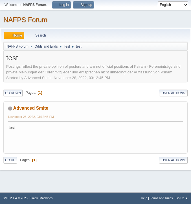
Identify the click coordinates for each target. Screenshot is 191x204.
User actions (173, 93)
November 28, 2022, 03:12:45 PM (31, 116)
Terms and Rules (161, 198)
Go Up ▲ (181, 198)
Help (144, 198)
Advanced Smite (30, 108)
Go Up (10, 160)
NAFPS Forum (25, 20)
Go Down (13, 93)
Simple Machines (40, 198)
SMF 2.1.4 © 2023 (15, 198)
